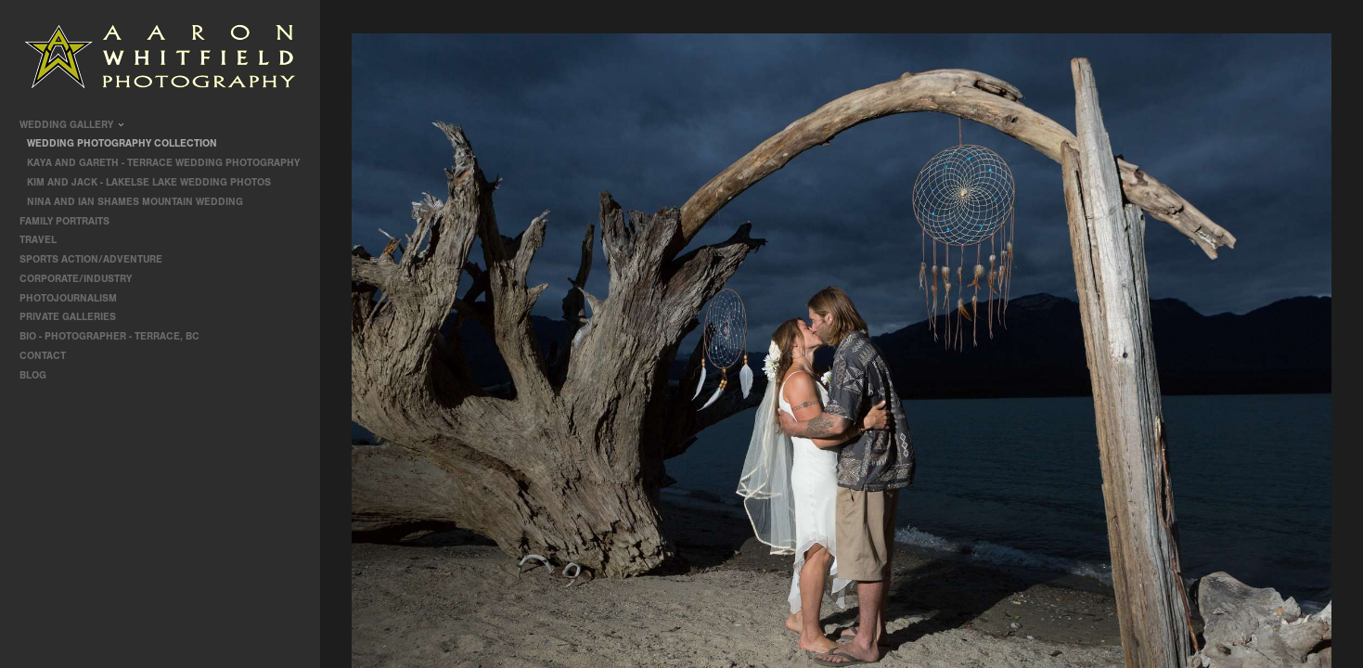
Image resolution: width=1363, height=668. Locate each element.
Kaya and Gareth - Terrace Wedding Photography (163, 163)
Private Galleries (67, 317)
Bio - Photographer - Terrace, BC (109, 336)
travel (44, 240)
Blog (32, 375)
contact (42, 356)
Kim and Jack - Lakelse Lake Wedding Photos (149, 182)
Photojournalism (74, 298)
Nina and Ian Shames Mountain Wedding (135, 202)
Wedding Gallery (72, 125)
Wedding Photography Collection (122, 143)
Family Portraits (70, 221)
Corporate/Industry (82, 279)
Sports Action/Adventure (97, 259)
